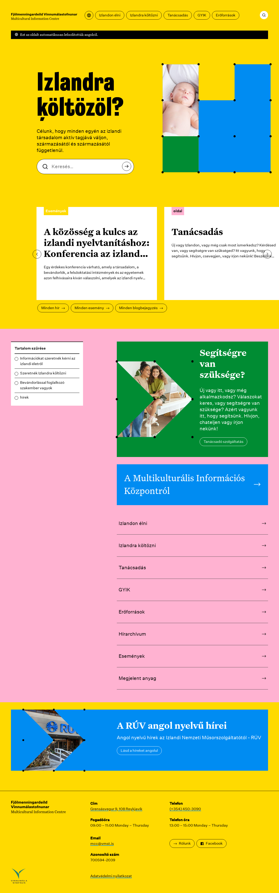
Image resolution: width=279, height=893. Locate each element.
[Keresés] (264, 15)
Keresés (128, 167)
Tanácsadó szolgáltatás (223, 441)
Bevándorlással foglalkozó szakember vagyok (42, 385)
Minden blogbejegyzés (141, 308)
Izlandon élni (109, 15)
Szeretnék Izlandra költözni (43, 373)
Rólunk (182, 843)
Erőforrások (225, 15)
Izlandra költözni (144, 15)
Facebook (211, 843)
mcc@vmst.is (102, 843)
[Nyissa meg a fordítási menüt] (89, 15)
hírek (24, 397)
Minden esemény (92, 308)
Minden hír (53, 308)
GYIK (202, 15)
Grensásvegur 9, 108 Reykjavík (116, 809)
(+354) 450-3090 (185, 809)
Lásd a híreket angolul (139, 750)
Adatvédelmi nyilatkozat (111, 876)
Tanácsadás (177, 15)
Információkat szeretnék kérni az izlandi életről (47, 361)
